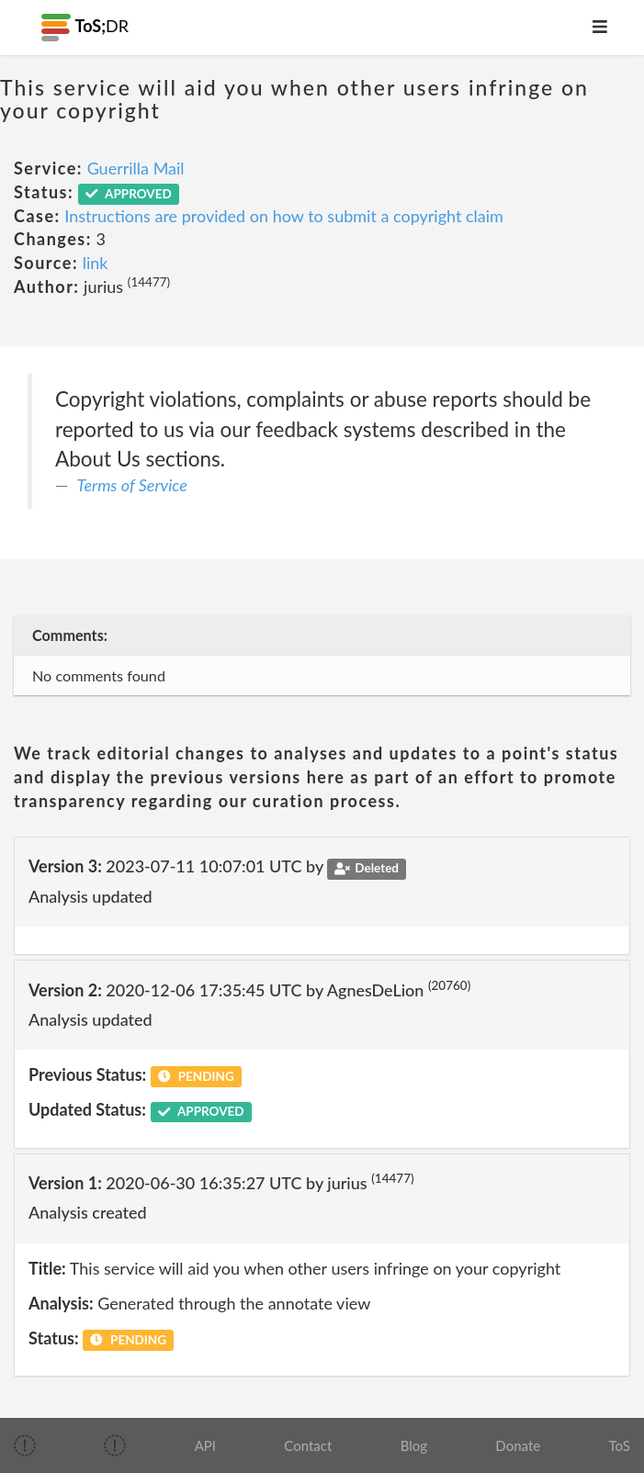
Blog (414, 1445)
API (205, 1445)
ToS (618, 1445)
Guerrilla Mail (136, 168)
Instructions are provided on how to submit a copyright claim (283, 216)
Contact (308, 1445)
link (95, 263)
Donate (517, 1445)
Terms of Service (132, 485)
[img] (25, 1445)
